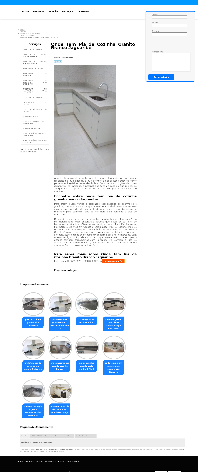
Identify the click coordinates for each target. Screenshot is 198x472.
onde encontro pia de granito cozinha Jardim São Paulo (33, 409)
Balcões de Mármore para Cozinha (35, 62)
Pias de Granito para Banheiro (35, 122)
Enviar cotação (161, 77)
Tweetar (58, 61)
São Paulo (80, 433)
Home (25, 11)
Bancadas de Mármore (35, 74)
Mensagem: (154, 61)
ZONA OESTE (36, 433)
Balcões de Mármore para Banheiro (35, 56)
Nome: (154, 16)
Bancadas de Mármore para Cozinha (35, 91)
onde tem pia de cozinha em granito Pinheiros (33, 366)
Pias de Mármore (32, 128)
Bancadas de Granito (34, 68)
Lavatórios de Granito (35, 104)
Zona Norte (91, 433)
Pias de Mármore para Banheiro (35, 134)
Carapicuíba (60, 433)
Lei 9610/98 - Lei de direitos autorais (52, 449)
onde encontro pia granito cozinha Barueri (61, 366)
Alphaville (49, 433)
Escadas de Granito (33, 98)
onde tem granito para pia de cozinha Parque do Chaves (117, 322)
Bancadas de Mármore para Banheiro (35, 82)
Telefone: (154, 33)
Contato (83, 11)
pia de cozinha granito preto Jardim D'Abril (89, 366)
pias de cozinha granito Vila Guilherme (33, 322)
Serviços (68, 11)
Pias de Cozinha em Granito (35, 110)
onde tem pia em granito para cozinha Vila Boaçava (117, 367)
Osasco (70, 433)
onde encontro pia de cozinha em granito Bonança (61, 409)
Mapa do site (72, 459)
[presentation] (169, 43)
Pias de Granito (31, 116)
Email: (154, 24)
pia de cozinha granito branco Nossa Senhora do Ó (61, 324)
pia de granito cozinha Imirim (89, 321)
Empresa (39, 11)
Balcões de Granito (33, 49)
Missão (53, 11)
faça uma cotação (113, 261)
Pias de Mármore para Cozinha (35, 141)
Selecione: (25, 433)
